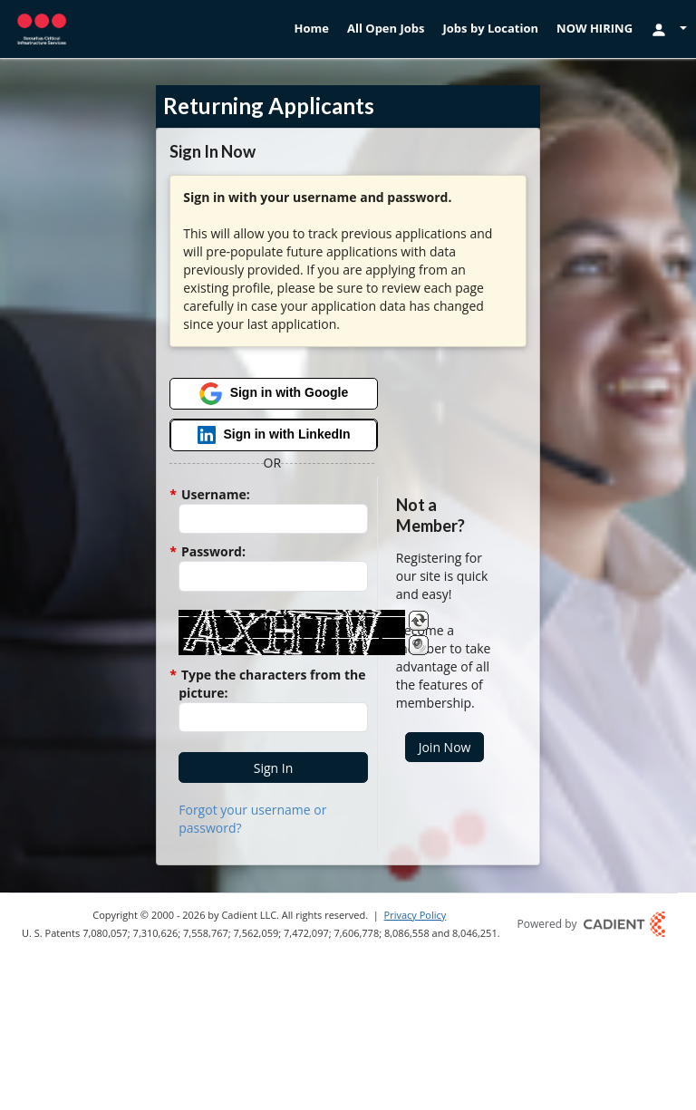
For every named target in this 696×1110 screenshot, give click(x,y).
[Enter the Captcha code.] (273, 717)
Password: (212, 551)
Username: (214, 494)
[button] (273, 767)
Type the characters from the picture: (272, 683)
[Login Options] (669, 28)
